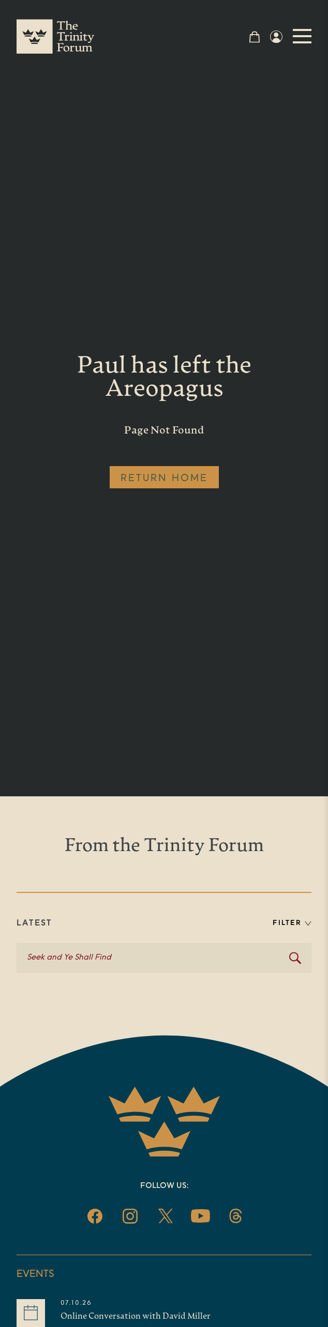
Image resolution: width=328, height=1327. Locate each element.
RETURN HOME (164, 478)
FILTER (292, 923)
